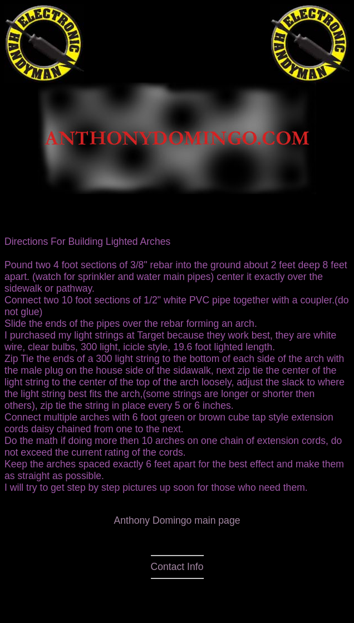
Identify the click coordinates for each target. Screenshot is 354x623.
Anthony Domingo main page (177, 520)
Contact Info (177, 566)
